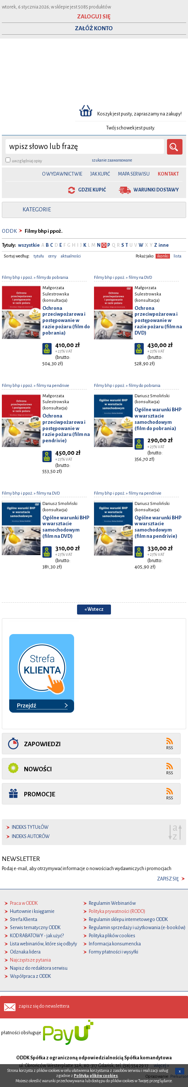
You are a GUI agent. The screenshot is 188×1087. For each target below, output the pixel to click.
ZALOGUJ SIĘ (94, 17)
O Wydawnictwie (62, 174)
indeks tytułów (30, 827)
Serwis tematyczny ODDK (35, 927)
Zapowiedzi (42, 744)
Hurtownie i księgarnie (32, 911)
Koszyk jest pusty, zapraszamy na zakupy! (139, 114)
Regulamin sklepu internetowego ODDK (128, 919)
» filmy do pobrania (50, 277)
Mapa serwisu (134, 174)
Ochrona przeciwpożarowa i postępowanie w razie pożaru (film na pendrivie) (66, 428)
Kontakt (168, 174)
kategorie (36, 209)
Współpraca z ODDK (30, 976)
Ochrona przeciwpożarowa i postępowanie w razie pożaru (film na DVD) (158, 320)
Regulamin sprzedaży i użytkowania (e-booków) (137, 927)
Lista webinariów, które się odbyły (43, 943)
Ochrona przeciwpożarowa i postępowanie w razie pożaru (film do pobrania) (66, 320)
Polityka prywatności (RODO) (117, 911)
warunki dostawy (156, 190)
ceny (52, 256)
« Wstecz (94, 609)
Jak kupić (100, 174)
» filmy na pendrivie (51, 385)
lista (177, 256)
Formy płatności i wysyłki (113, 952)
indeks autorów (31, 836)
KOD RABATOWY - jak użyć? (37, 935)
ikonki (162, 256)
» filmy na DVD (138, 277)
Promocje (39, 794)
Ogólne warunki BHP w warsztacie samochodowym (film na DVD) (65, 527)
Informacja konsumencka (115, 943)
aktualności (71, 256)
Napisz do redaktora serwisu (38, 968)
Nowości (38, 769)
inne (163, 245)
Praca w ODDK (24, 903)
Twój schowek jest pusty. (130, 128)
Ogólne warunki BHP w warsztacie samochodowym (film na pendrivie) (158, 527)
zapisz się (168, 879)
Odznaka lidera (25, 952)
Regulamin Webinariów (112, 903)
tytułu (39, 256)
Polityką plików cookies (96, 1075)
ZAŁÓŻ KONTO (94, 28)
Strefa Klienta (23, 919)
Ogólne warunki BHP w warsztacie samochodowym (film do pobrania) (158, 419)
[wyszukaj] (85, 146)
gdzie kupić (92, 190)
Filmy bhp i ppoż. (17, 277)
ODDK (9, 231)
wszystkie (29, 245)
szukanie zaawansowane (112, 160)
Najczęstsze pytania (30, 960)
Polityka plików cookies (112, 935)
